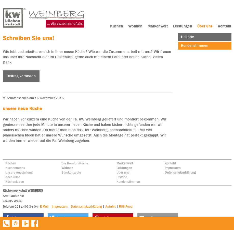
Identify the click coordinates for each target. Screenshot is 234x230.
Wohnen (67, 168)
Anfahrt (110, 206)
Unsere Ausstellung (19, 172)
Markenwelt (124, 163)
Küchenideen (14, 181)
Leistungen (124, 168)
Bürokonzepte (71, 172)
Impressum (172, 168)
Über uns (122, 172)
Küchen (10, 163)
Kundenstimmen (128, 181)
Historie (121, 177)
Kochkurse (12, 177)
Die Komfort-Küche (74, 163)
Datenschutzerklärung (180, 172)
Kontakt (170, 163)
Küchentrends (15, 168)
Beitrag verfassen (21, 76)
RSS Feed (126, 206)
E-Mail (44, 206)
